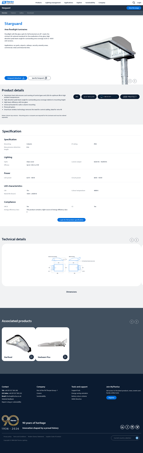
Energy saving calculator (80, 393)
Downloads (30, 13)
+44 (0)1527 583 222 (15, 393)
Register (111, 398)
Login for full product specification (71, 220)
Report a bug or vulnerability (11, 402)
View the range (134, 8)
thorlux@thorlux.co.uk (13, 396)
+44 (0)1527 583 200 (11, 390)
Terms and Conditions (19, 436)
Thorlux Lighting (22, 440)
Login (139, 3)
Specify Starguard (39, 78)
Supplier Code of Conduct (53, 436)
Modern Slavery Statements (36, 436)
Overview (4, 13)
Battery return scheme (79, 396)
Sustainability (41, 396)
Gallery (21, 13)
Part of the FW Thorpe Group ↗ (47, 390)
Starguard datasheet (15, 78)
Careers (39, 393)
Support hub (76, 390)
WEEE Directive (77, 399)
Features (13, 13)
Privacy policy (8, 436)
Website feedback (8, 399)
